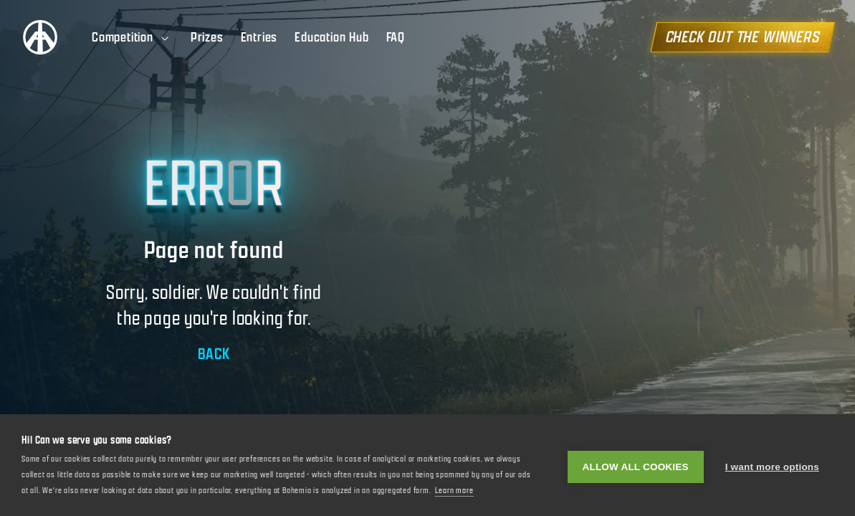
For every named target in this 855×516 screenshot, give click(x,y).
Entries (259, 37)
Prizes (207, 37)
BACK (214, 353)
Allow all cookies (636, 465)
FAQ (395, 37)
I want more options (772, 465)
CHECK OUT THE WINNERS (743, 37)
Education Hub (331, 37)
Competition (131, 37)
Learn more (454, 490)
